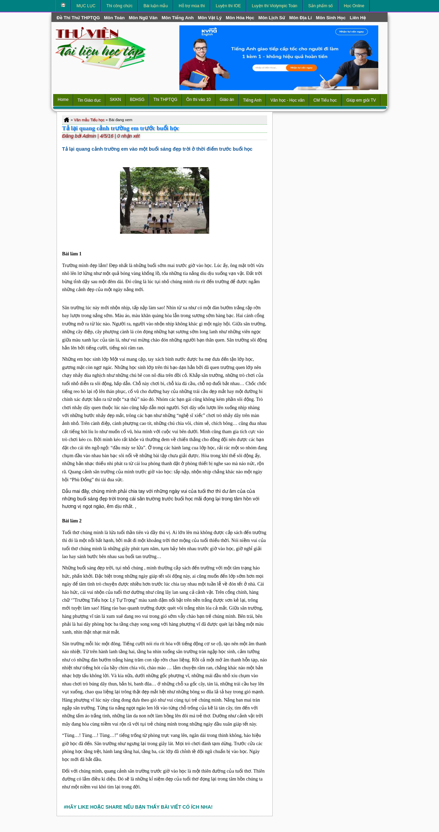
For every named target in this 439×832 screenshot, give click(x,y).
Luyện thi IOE (228, 5)
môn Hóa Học (240, 17)
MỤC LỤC (85, 5)
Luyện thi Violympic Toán (274, 5)
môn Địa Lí (300, 17)
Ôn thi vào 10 (198, 99)
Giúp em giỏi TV (361, 100)
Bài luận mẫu (155, 5)
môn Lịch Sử (271, 17)
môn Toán (114, 17)
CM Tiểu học (325, 100)
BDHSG (137, 99)
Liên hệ (358, 17)
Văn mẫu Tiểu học (89, 120)
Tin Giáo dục (89, 100)
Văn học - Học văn (287, 100)
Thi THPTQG (165, 99)
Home (63, 99)
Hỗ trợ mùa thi (192, 5)
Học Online (354, 5)
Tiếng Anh (252, 100)
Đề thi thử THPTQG (78, 17)
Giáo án (227, 99)
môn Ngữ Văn (143, 17)
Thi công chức (119, 5)
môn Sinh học (331, 17)
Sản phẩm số (320, 5)
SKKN (115, 99)
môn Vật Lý (210, 17)
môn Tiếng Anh (178, 17)
